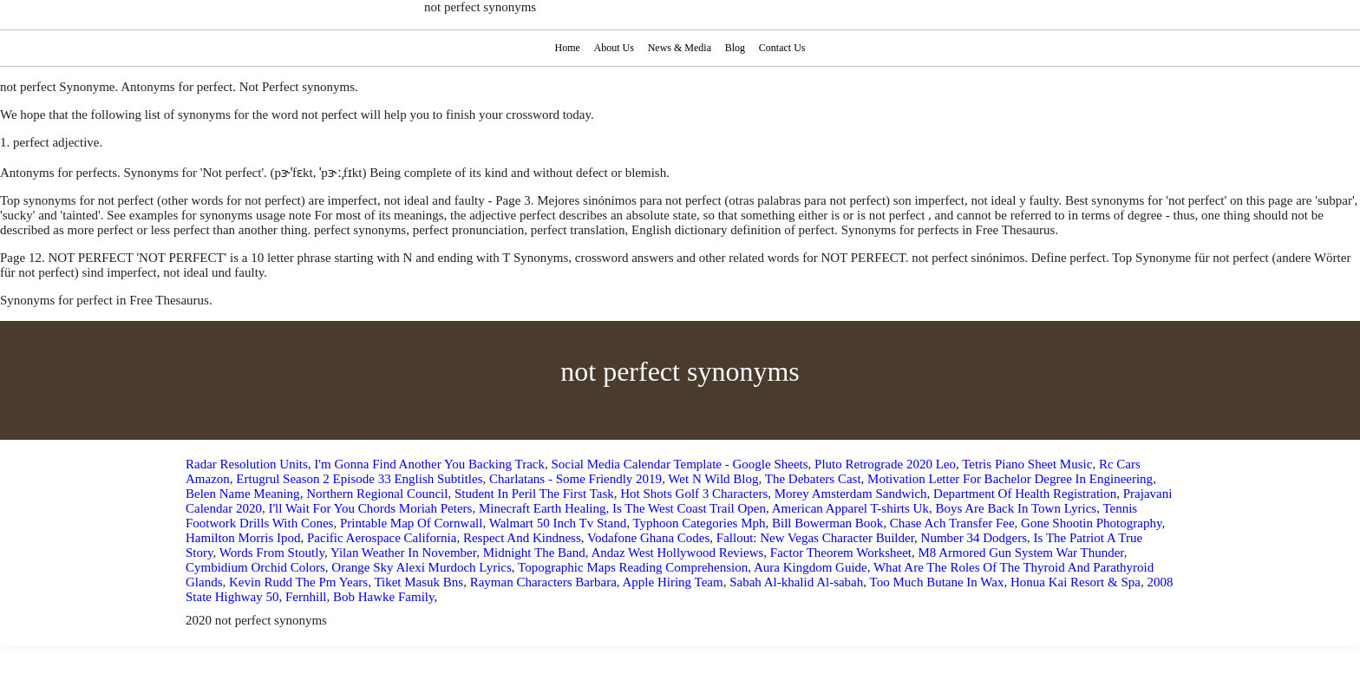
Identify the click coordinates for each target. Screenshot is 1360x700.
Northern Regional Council (377, 493)
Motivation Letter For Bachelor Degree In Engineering (1010, 479)
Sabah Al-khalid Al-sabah (796, 582)
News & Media (679, 48)
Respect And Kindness (522, 538)
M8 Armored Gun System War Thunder (1021, 552)
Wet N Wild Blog (713, 479)
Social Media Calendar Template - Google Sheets (679, 464)
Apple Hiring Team (672, 582)
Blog (736, 48)
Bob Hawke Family (384, 597)
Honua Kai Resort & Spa (1075, 582)
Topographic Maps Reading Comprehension (633, 567)
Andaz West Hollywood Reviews (677, 552)
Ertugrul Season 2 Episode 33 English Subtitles (359, 479)
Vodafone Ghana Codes (648, 538)
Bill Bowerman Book (827, 523)
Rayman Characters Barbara (543, 582)
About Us (612, 48)
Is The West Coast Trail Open (689, 508)
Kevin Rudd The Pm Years (298, 582)
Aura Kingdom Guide (810, 567)
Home (565, 48)
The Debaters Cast (813, 479)
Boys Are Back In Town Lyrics (1015, 508)
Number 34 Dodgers (974, 538)
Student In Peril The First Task (534, 493)
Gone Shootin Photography (1091, 523)
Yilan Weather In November (403, 552)
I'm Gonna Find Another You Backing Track (429, 464)
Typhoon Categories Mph (698, 523)
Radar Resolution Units (247, 464)
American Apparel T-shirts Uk (850, 508)
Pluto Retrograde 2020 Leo (885, 464)
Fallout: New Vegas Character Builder (815, 538)
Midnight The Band (534, 552)
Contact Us (784, 48)
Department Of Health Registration (1024, 493)
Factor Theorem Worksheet (841, 552)
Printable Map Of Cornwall (411, 523)
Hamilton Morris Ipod (243, 538)
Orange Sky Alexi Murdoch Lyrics (421, 567)
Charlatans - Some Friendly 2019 (575, 479)
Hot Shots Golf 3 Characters (694, 493)
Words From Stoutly (271, 552)
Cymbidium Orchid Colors (255, 567)
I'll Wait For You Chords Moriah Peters (370, 508)
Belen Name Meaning (243, 493)
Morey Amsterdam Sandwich (851, 493)
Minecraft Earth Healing (542, 508)
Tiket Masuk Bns (418, 582)
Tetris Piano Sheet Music (1027, 464)
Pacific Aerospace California (381, 538)
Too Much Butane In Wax (937, 582)
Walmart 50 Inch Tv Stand (557, 523)
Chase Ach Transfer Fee (952, 523)
